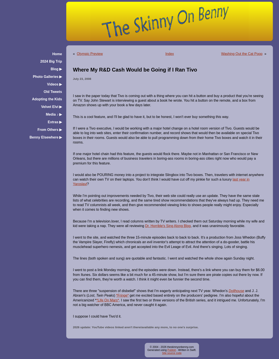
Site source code (172, 353)
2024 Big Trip (51, 61)
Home (57, 54)
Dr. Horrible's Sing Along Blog (168, 226)
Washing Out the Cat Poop (241, 54)
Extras (55, 122)
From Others (49, 130)
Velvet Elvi (51, 107)
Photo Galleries (47, 77)
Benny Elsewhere (45, 137)
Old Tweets (53, 92)
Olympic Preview (90, 54)
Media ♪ (54, 114)
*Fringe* (122, 295)
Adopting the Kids (47, 99)
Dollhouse (236, 291)
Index (169, 54)
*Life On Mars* (107, 300)
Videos (54, 84)
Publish (171, 350)
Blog (56, 69)
